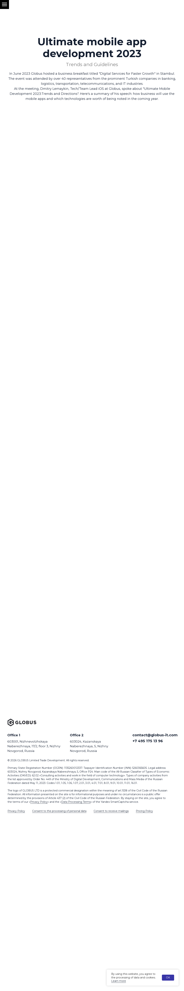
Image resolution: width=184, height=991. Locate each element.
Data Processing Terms (76, 801)
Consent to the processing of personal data (59, 811)
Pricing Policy (144, 811)
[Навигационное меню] (4, 4)
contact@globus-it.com (155, 735)
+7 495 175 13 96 (147, 741)
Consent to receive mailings (111, 811)
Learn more (118, 981)
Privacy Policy (39, 801)
